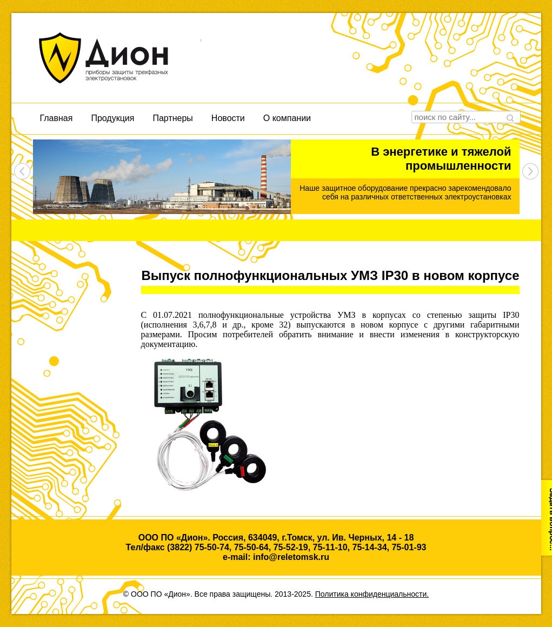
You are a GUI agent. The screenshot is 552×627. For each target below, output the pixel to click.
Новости (228, 118)
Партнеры (172, 118)
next (530, 171)
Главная (56, 118)
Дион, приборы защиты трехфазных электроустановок (119, 58)
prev (22, 171)
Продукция (112, 118)
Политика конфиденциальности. (372, 594)
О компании (287, 118)
